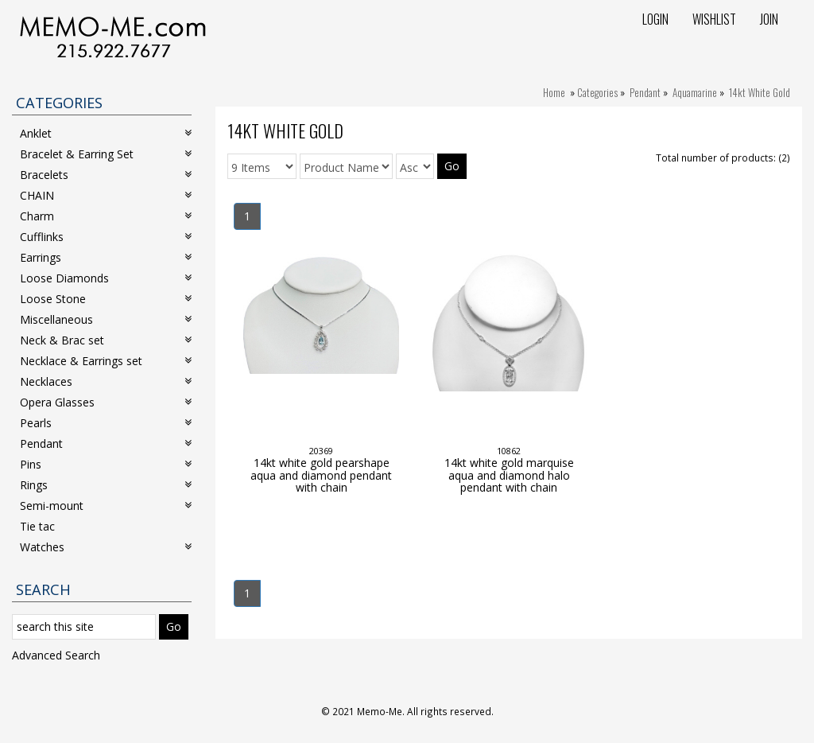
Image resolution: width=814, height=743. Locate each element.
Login (655, 19)
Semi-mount (106, 505)
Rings (106, 484)
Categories (597, 92)
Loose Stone (106, 298)
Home (554, 92)
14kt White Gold (759, 92)
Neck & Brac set (106, 340)
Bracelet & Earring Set (106, 153)
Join (769, 19)
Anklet (106, 133)
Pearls (106, 422)
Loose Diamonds (106, 278)
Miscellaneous (106, 319)
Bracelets (106, 174)
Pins (106, 464)
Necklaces (106, 381)
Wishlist (714, 19)
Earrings (106, 257)
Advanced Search (56, 655)
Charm (106, 216)
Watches (106, 546)
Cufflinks (106, 236)
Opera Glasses (106, 402)
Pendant (645, 92)
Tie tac (37, 526)
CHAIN (106, 195)
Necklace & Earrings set (106, 360)
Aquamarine (695, 92)
